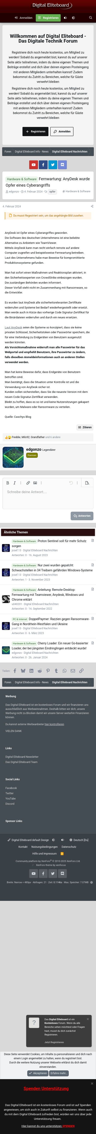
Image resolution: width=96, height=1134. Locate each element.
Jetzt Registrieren (54, 1042)
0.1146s (57, 882)
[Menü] (5, 18)
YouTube (10, 798)
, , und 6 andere (36, 437)
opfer (52, 191)
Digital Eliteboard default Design (28, 840)
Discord (9, 803)
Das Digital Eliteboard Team (21, 762)
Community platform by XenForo (48, 861)
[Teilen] (92, 206)
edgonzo (14, 191)
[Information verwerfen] (87, 1020)
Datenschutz (69, 846)
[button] (73, 18)
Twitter (9, 793)
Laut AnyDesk (13, 327)
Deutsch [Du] (79, 840)
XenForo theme (44, 865)
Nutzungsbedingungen (44, 846)
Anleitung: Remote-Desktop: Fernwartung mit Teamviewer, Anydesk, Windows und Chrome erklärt (48, 595)
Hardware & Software (78, 191)
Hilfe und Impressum (45, 853)
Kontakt (23, 846)
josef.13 (16, 550)
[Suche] (90, 18)
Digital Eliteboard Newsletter (21, 756)
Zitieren (87, 427)
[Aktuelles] (81, 18)
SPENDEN (68, 1126)
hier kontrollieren (54, 724)
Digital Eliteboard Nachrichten (40, 550)
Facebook (11, 788)
